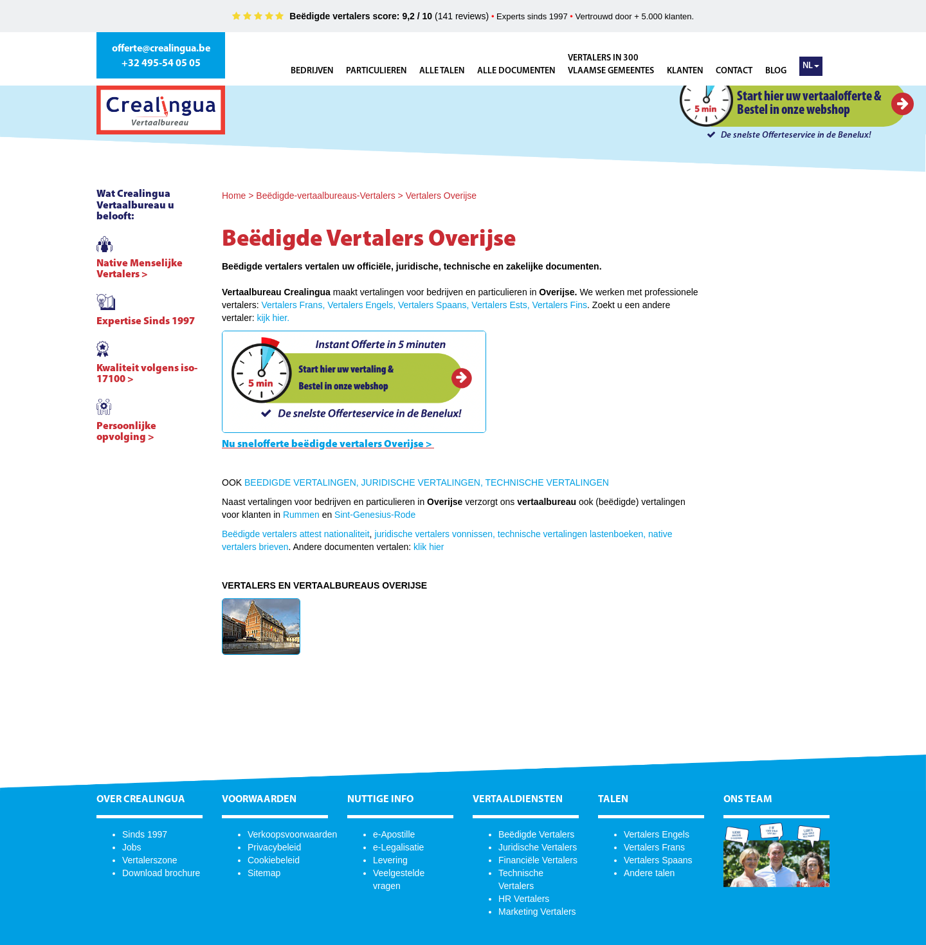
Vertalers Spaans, (433, 305)
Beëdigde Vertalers (536, 834)
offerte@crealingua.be (161, 49)
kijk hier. (273, 318)
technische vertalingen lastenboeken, (572, 534)
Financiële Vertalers (537, 860)
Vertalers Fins (559, 305)
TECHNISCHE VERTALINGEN (546, 482)
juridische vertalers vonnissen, (434, 534)
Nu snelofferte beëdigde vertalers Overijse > (327, 444)
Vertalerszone (149, 860)
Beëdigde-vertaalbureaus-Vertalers (325, 195)
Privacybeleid (274, 847)
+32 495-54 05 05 (161, 64)
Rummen (301, 514)
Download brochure (161, 873)
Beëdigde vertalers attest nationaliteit (296, 534)
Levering (390, 860)
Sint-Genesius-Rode (374, 514)
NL (811, 66)
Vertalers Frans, (293, 305)
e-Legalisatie (398, 847)
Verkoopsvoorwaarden (292, 834)
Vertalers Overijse (441, 195)
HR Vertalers (523, 899)
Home (234, 195)
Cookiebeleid (274, 860)
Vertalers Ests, (500, 305)
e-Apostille (394, 834)
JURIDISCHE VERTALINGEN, (422, 482)
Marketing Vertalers (537, 911)
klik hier (428, 547)
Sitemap (264, 873)
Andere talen (649, 873)
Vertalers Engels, (361, 305)
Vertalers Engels (656, 834)
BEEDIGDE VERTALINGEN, (301, 482)
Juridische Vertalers (537, 847)
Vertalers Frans (654, 847)
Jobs (131, 847)
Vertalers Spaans (658, 860)
